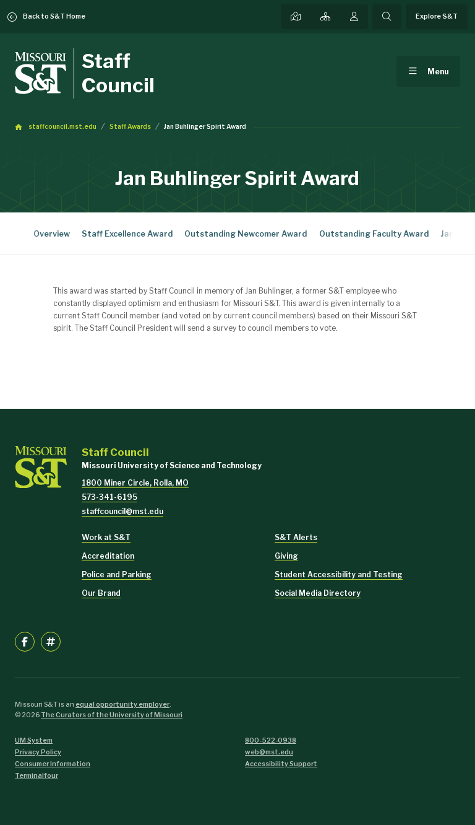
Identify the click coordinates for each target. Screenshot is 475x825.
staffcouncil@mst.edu (122, 511)
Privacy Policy (38, 752)
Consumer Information (52, 764)
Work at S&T (106, 537)
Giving (286, 556)
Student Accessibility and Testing (339, 574)
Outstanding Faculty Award (374, 233)
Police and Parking (117, 574)
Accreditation (108, 556)
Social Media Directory (318, 593)
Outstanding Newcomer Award (245, 233)
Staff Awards (130, 127)
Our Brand (101, 593)
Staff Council (118, 73)
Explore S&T (437, 16)
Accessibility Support (281, 764)
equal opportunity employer (122, 705)
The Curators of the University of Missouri (111, 715)
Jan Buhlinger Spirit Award (205, 127)
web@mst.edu (269, 752)
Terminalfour (36, 776)
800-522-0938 (270, 740)
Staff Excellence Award (127, 233)
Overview (51, 233)
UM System (34, 740)
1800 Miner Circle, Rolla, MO (135, 482)
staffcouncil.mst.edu (62, 127)
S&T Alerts (296, 537)
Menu (438, 71)
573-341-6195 (109, 497)
